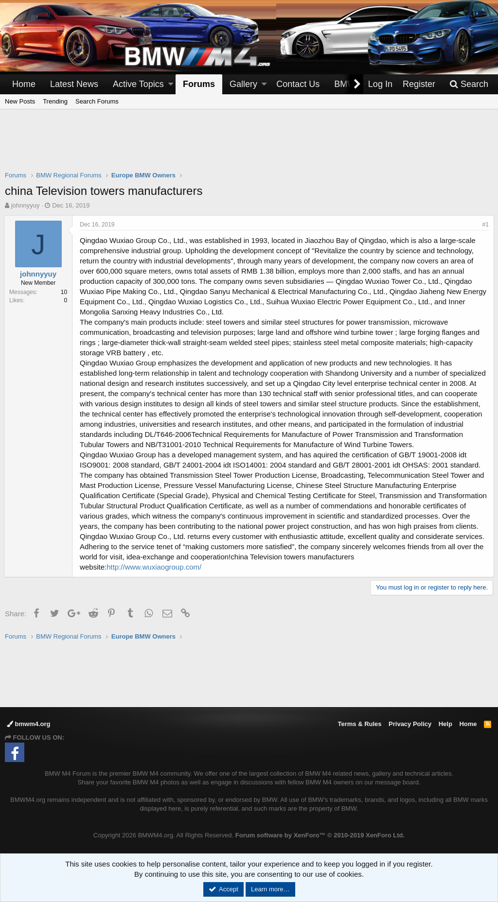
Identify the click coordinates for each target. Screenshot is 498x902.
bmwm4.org (29, 724)
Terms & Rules (359, 724)
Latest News (74, 84)
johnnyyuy (25, 205)
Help (445, 724)
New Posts (20, 101)
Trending (55, 101)
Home (24, 84)
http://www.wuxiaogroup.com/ (154, 567)
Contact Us (298, 84)
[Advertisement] (249, 146)
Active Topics (138, 84)
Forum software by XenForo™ (320, 835)
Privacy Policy (410, 724)
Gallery (243, 84)
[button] (171, 84)
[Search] (469, 84)
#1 (484, 224)
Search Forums (97, 101)
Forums (199, 84)
